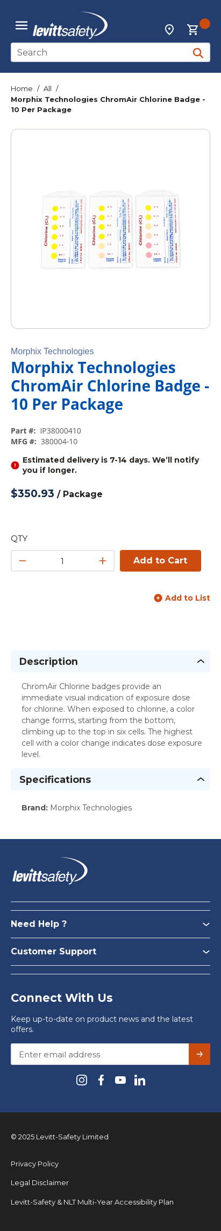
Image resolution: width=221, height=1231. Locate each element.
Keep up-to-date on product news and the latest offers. (102, 1024)
